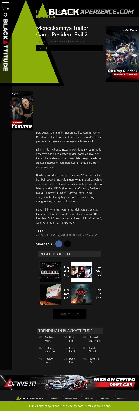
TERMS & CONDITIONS (99, 406)
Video (44, 47)
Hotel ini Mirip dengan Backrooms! (96, 363)
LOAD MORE (69, 313)
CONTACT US (80, 406)
